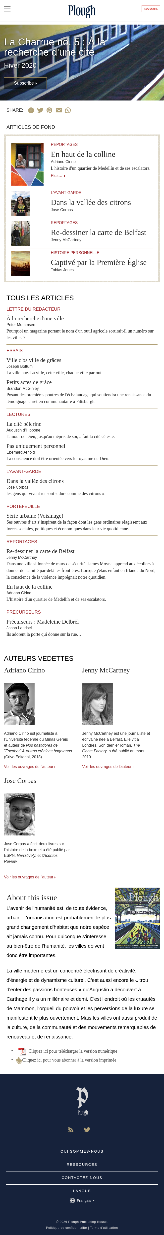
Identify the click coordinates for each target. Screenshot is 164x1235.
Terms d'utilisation (104, 1228)
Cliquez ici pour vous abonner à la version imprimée (66, 1060)
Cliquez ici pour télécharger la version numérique (66, 1051)
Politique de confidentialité (66, 1228)
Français (82, 1200)
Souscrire (151, 8)
